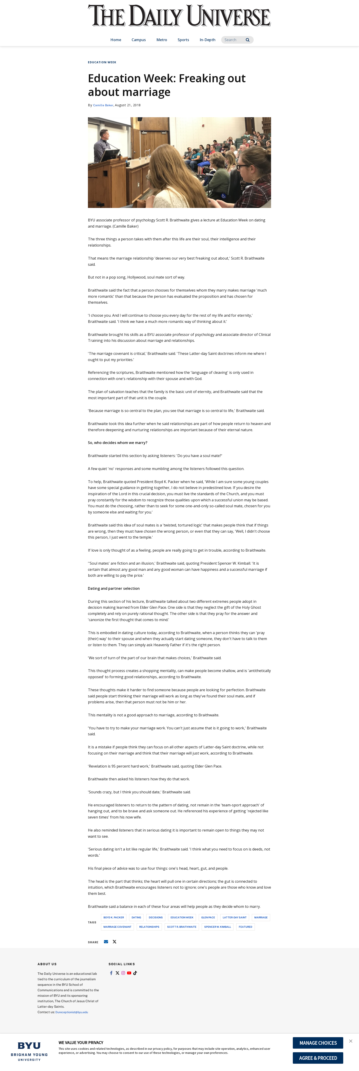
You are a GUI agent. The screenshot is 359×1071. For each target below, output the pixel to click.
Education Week (102, 62)
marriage (261, 917)
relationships (149, 926)
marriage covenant (117, 926)
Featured (245, 926)
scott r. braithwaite (181, 926)
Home (115, 39)
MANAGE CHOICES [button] (318, 1043)
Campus (139, 39)
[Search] (237, 40)
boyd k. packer (113, 917)
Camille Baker (104, 105)
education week (182, 917)
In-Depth (207, 39)
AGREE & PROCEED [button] (318, 1058)
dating (136, 917)
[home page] (179, 20)
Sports (183, 39)
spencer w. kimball (217, 926)
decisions (156, 917)
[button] (351, 1041)
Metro (161, 39)
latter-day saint (235, 917)
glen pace (208, 917)
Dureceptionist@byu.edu (73, 1012)
